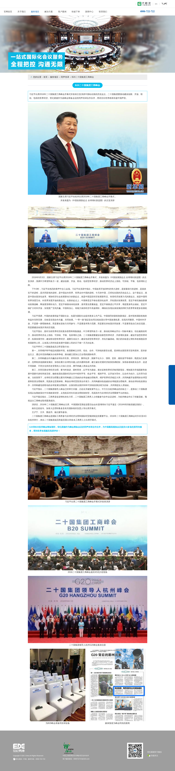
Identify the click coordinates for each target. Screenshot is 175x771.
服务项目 (35, 12)
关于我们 (21, 12)
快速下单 (76, 12)
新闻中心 (89, 12)
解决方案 (49, 12)
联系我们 (103, 12)
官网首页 (8, 12)
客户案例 (62, 12)
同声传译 (65, 77)
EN (156, 4)
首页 (45, 77)
